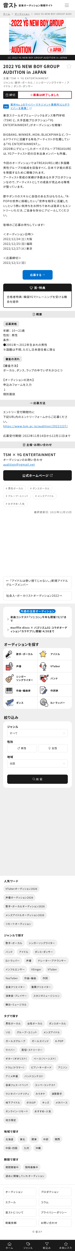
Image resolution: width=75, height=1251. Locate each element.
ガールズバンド (40, 1041)
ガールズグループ (15, 1041)
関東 (34, 1139)
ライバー (10, 1049)
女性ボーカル (34, 1023)
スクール (10, 1202)
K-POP (59, 1041)
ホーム (9, 1247)
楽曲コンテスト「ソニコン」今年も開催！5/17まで (38, 619)
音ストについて (14, 1212)
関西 (57, 1139)
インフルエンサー (15, 969)
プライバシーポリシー (54, 1212)
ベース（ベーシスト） (45, 1058)
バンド (9, 951)
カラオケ (40, 1093)
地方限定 (11, 1120)
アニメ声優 (12, 1076)
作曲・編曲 (30, 978)
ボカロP (31, 1102)
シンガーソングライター (50, 82)
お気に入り (65, 1247)
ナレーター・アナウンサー (52, 960)
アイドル (23, 951)
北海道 (9, 1139)
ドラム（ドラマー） (15, 1067)
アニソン (62, 1067)
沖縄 (38, 1148)
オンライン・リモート (17, 1111)
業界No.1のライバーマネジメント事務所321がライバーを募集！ (40, 106)
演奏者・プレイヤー (16, 995)
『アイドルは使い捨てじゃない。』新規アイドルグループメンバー (37, 583)
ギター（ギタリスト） (16, 1058)
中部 (45, 1139)
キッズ (45, 1102)
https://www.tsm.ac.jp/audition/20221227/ (35, 426)
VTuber (52, 969)
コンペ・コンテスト (45, 1085)
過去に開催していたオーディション (25, 1176)
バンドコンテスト (33, 1076)
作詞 (45, 978)
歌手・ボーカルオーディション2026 (25, 906)
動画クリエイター (41, 987)
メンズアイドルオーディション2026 (25, 915)
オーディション (14, 1192)
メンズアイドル (46, 496)
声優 (28, 960)
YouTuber (12, 978)
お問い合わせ (49, 1223)
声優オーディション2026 (19, 897)
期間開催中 (12, 1167)
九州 (26, 1148)
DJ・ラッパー (13, 960)
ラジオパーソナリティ (17, 1093)
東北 (22, 1139)
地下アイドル (13, 1102)
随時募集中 (31, 1167)
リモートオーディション (18, 923)
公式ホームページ (37, 475)
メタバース (62, 1102)
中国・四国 (12, 1148)
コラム (45, 1202)
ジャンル (28, 1247)
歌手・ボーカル (24, 82)
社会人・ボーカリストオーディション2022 (34, 596)
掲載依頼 (11, 1223)
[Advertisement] (37, 545)
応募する (37, 275)
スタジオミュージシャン (46, 995)
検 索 (38, 779)
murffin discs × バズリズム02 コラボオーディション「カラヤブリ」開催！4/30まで (38, 629)
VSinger (36, 969)
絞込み (47, 1247)
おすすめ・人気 (16, 503)
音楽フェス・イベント (17, 1085)
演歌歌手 (57, 1093)
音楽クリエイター (15, 987)
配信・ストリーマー (32, 1049)
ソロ (8, 1032)
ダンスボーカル (41, 488)
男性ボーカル (15, 488)
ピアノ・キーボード (41, 1067)
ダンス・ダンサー (23, 86)
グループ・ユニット (18, 496)
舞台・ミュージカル (16, 1004)
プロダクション (50, 1192)
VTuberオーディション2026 (21, 888)
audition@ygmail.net (19, 464)
